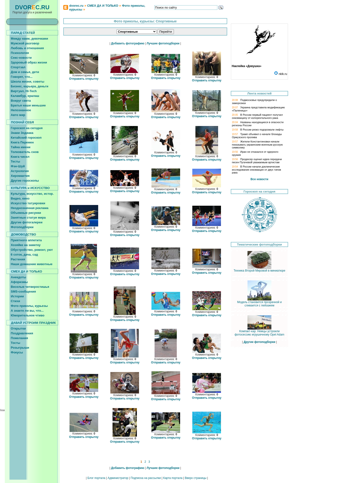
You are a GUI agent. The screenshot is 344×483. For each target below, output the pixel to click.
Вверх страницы (195, 478)
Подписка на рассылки (146, 478)
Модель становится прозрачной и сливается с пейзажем (259, 302)
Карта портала (173, 478)
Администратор (118, 478)
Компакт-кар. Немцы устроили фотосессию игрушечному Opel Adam (259, 331)
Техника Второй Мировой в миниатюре (259, 269)
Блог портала (96, 478)
